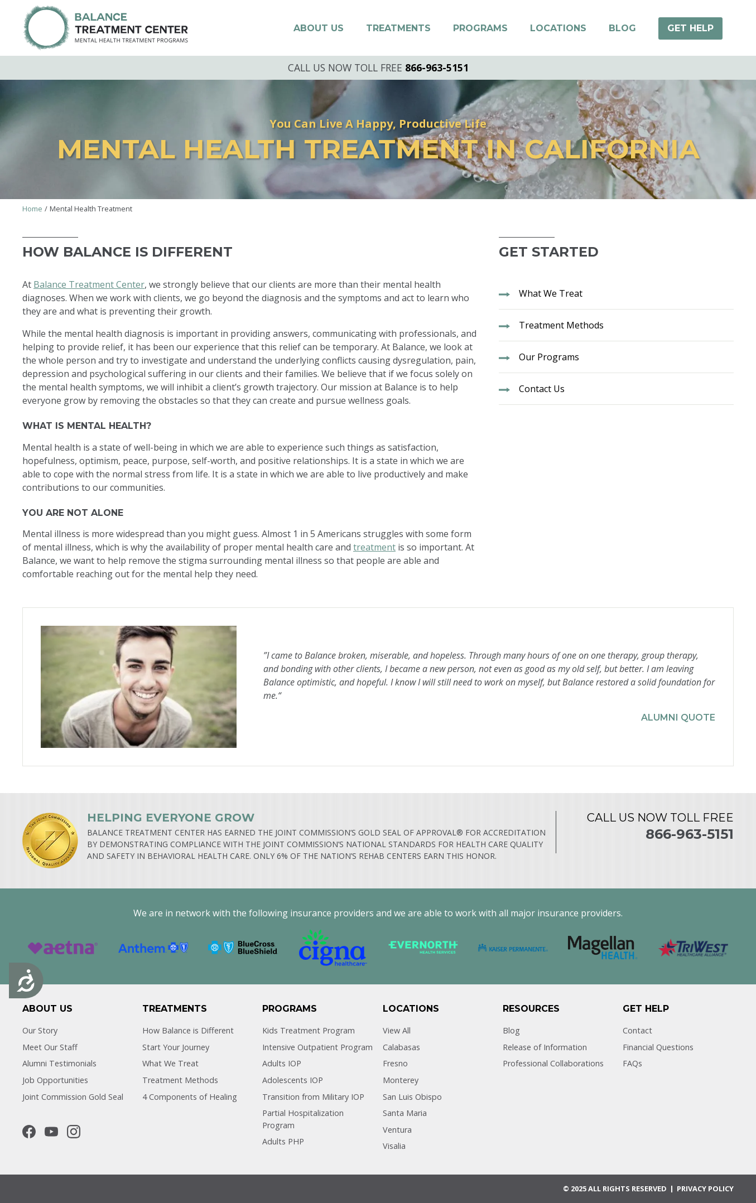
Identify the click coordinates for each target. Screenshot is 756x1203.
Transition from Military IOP (313, 1096)
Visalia (394, 1146)
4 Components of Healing (189, 1096)
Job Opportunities (55, 1080)
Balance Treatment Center (89, 284)
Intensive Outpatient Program (317, 1047)
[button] (318, 28)
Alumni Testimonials (59, 1063)
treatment (374, 547)
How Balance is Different (188, 1030)
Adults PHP (283, 1141)
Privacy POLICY (705, 1188)
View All (397, 1030)
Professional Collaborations (553, 1063)
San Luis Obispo (412, 1096)
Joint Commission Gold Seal (72, 1096)
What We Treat (170, 1063)
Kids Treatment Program (308, 1030)
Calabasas (401, 1047)
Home (32, 209)
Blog (511, 1030)
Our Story (39, 1030)
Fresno (395, 1063)
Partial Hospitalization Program (303, 1119)
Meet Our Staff (50, 1047)
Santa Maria (405, 1113)
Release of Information (545, 1047)
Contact (637, 1030)
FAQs (632, 1063)
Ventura (397, 1129)
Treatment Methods (180, 1080)
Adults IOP (281, 1063)
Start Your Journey (175, 1047)
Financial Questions (658, 1047)
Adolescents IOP (292, 1080)
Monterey (400, 1080)
